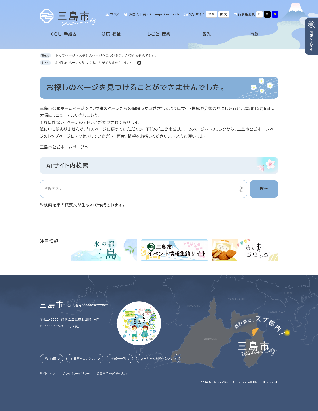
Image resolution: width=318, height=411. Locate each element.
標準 (212, 14)
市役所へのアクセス (84, 358)
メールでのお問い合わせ (157, 358)
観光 (207, 34)
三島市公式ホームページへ (64, 147)
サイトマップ (48, 373)
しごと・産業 (159, 34)
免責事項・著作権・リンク (113, 373)
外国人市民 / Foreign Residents (154, 14)
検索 (264, 189)
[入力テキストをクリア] (241, 188)
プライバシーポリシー (76, 373)
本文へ (115, 14)
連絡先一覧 (118, 358)
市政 (254, 34)
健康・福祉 (111, 34)
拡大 (223, 14)
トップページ (65, 55)
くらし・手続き (63, 34)
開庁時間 (50, 358)
